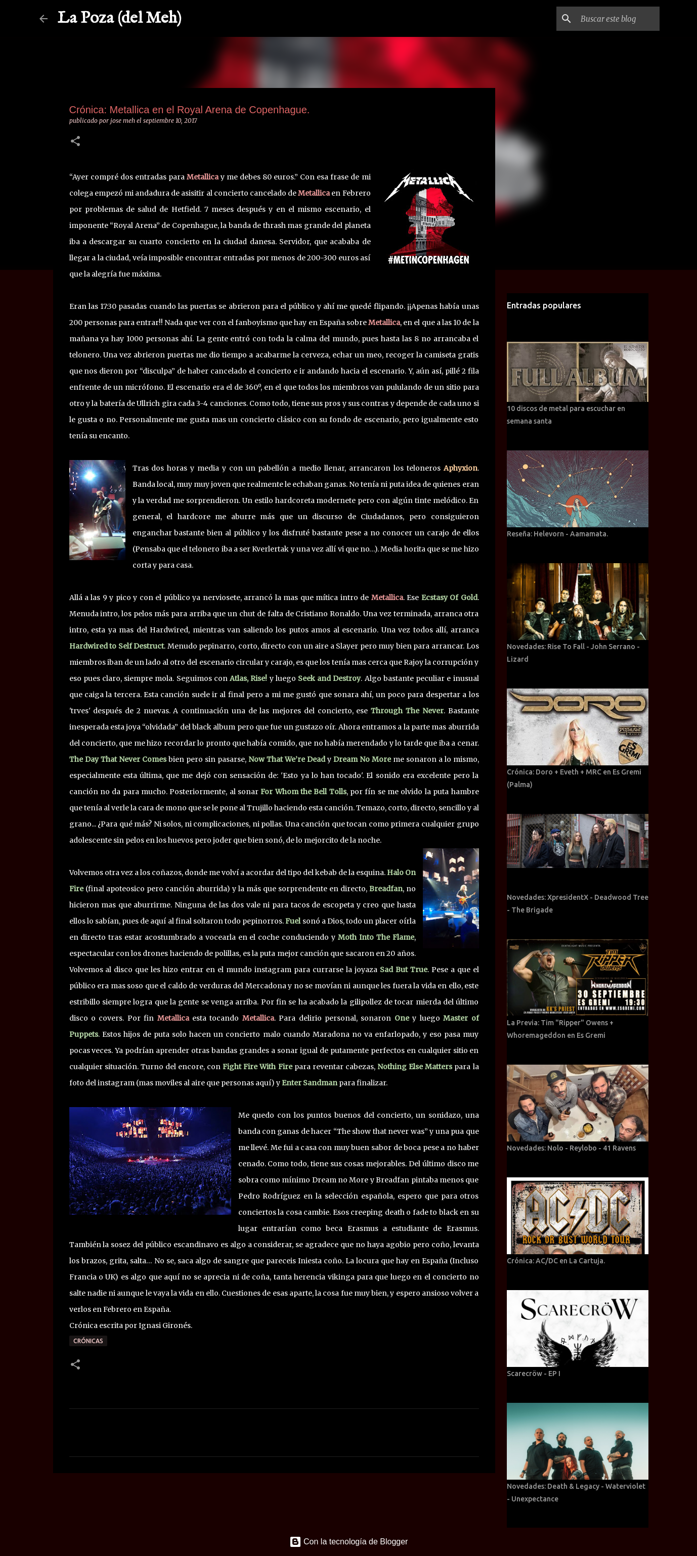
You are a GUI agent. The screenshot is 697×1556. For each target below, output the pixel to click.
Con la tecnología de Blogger (348, 1541)
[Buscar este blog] (606, 19)
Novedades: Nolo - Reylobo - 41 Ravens (571, 1148)
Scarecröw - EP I (533, 1373)
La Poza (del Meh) (120, 18)
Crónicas (88, 1341)
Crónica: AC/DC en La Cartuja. (556, 1261)
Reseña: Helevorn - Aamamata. (557, 534)
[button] (75, 142)
